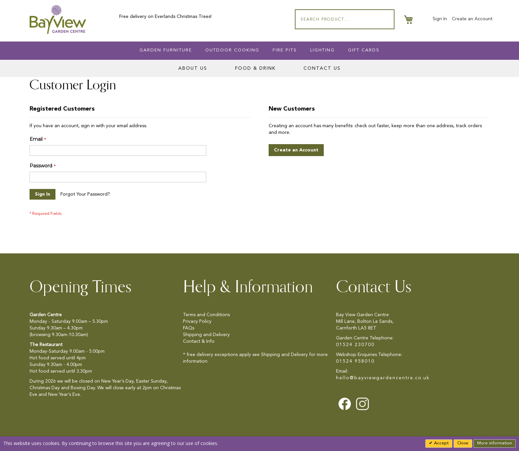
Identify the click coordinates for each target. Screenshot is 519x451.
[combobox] (344, 19)
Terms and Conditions (206, 315)
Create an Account (472, 19)
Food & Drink (255, 68)
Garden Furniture (165, 50)
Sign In (440, 19)
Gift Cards (364, 50)
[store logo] (58, 19)
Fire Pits (285, 50)
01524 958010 (355, 361)
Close (463, 443)
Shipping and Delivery (206, 334)
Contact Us (322, 68)
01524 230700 (355, 344)
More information (494, 443)
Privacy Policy (197, 321)
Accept (441, 443)
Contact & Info (199, 341)
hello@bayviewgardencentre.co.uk (383, 378)
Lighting (322, 50)
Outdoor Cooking (232, 50)
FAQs (188, 328)
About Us (192, 68)
